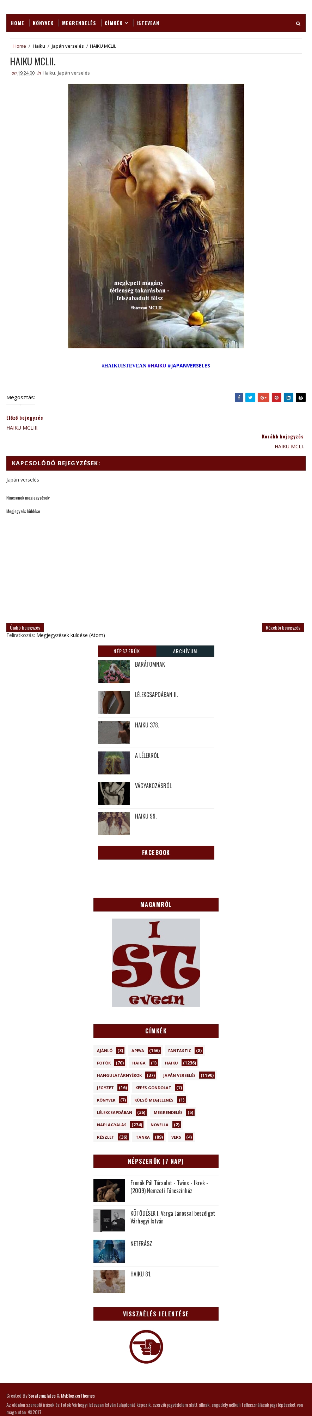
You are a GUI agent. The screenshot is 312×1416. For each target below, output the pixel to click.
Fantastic (179, 1033)
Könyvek (43, 22)
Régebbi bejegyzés (283, 609)
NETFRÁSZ (141, 1226)
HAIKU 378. (147, 707)
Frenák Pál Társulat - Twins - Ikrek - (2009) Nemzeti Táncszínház (169, 1169)
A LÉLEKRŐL (147, 737)
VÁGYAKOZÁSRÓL (153, 767)
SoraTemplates (42, 1378)
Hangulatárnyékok (119, 1057)
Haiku (39, 46)
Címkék (114, 22)
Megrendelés (79, 22)
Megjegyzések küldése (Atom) (70, 617)
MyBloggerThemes (78, 1378)
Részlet (105, 1119)
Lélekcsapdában (114, 1094)
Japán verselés (68, 46)
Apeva (137, 1033)
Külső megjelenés (153, 1082)
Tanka (143, 1119)
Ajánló (104, 1033)
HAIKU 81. (140, 1256)
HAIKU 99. (146, 798)
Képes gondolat (153, 1070)
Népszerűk (127, 633)
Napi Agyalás (112, 1107)
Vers (176, 1119)
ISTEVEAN (147, 22)
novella (160, 1107)
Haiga (139, 1045)
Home (17, 22)
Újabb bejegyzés (25, 609)
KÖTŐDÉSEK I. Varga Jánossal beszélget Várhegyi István (172, 1199)
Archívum (185, 633)
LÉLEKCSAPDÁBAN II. (156, 676)
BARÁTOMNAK (150, 646)
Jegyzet (105, 1070)
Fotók (104, 1045)
